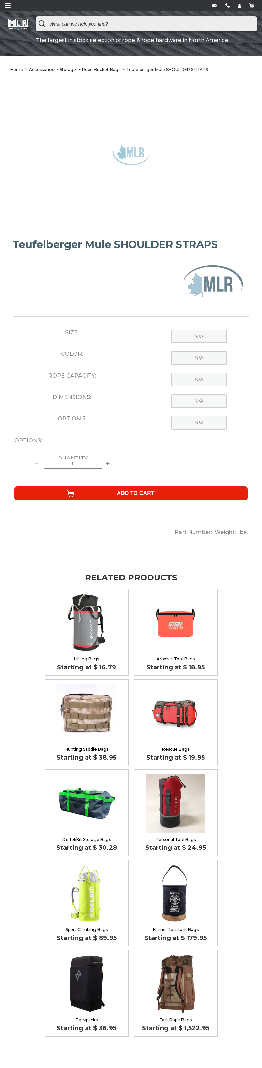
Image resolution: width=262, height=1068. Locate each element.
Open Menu (8, 5)
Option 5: (72, 419)
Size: (72, 333)
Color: (72, 354)
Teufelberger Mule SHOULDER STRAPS (167, 69)
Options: (28, 440)
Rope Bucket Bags (101, 69)
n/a (198, 336)
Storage (68, 69)
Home (16, 69)
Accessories (41, 69)
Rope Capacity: (72, 376)
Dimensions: (72, 397)
